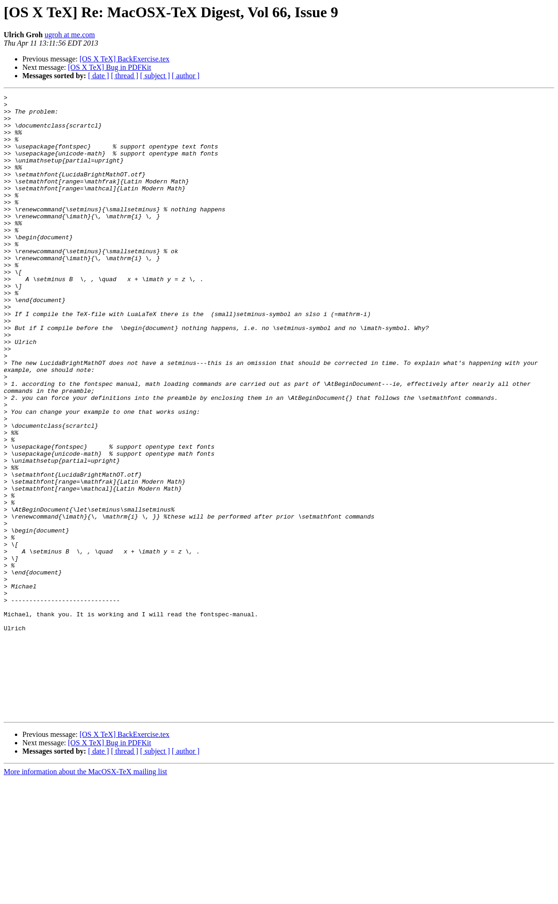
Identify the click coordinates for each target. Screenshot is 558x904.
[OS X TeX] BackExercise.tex (125, 59)
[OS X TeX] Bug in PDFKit (109, 67)
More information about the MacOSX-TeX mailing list (85, 896)
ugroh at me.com (70, 35)
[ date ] (98, 76)
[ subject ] (155, 76)
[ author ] (186, 76)
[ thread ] (124, 76)
